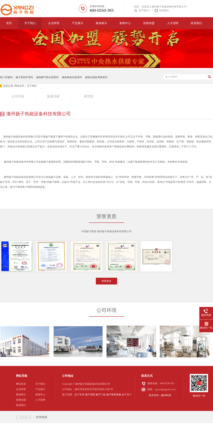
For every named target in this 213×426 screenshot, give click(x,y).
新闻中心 (125, 23)
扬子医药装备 (113, 394)
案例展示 (101, 23)
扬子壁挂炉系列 (24, 77)
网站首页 (19, 85)
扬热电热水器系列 (72, 77)
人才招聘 (172, 23)
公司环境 (17, 96)
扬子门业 (101, 394)
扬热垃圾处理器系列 (96, 77)
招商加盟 (149, 23)
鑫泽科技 (166, 395)
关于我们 (144, 10)
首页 (9, 23)
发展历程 (53, 96)
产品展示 (77, 23)
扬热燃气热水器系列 (47, 77)
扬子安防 (90, 394)
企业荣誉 (53, 23)
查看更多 (106, 281)
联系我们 (164, 10)
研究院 (89, 96)
